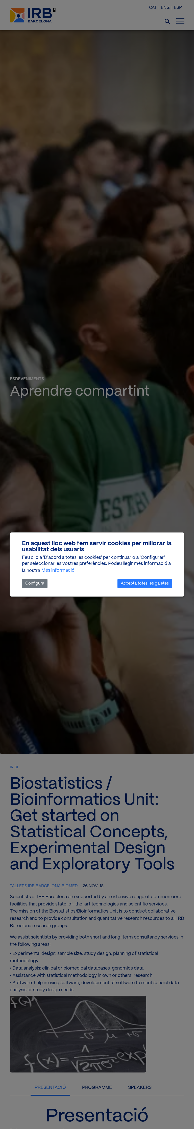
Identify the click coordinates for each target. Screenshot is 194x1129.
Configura (34, 583)
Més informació (58, 570)
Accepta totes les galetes (145, 583)
